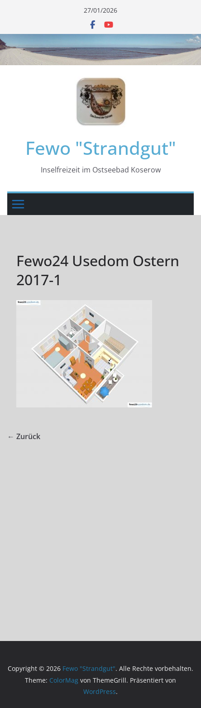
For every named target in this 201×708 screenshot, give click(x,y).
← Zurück (23, 436)
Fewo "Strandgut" (100, 147)
